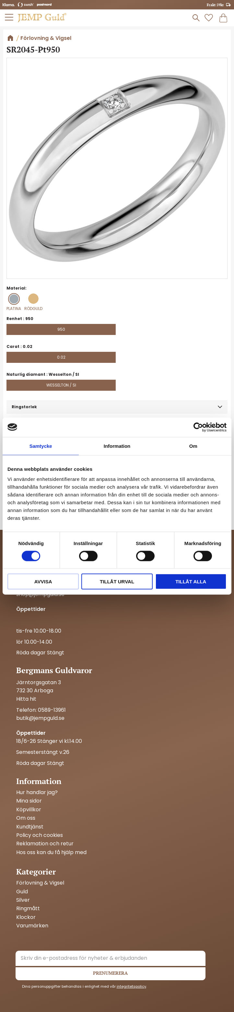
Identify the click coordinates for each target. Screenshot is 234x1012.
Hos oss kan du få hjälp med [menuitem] (51, 852)
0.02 (61, 357)
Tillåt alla (190, 581)
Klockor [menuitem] (26, 917)
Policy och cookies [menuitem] (39, 835)
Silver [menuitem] (23, 900)
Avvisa (43, 581)
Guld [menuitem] (22, 892)
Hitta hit (26, 699)
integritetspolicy (131, 986)
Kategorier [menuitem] (36, 871)
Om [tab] (193, 445)
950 (61, 329)
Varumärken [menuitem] (32, 926)
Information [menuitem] (38, 781)
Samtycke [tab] (40, 445)
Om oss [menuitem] (25, 818)
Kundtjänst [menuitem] (29, 827)
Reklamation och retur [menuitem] (45, 844)
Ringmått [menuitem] (28, 908)
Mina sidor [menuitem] (29, 801)
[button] (9, 17)
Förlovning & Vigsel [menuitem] (40, 883)
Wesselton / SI (61, 385)
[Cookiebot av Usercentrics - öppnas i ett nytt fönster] (198, 427)
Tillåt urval (117, 581)
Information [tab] (117, 445)
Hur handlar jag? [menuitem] (37, 792)
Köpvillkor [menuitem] (28, 810)
